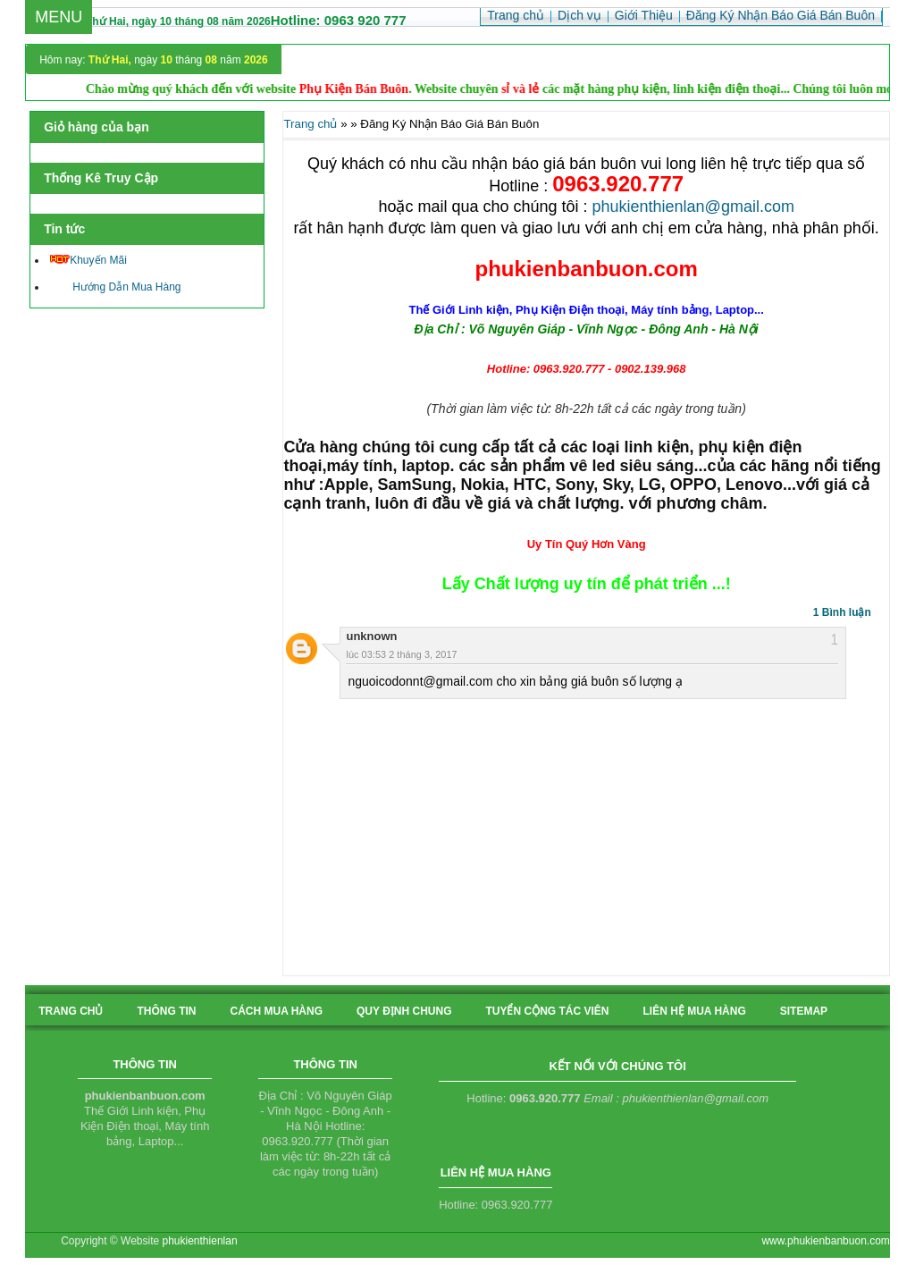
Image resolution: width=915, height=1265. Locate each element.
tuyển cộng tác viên (547, 1011)
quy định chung (404, 1011)
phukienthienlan (200, 1241)
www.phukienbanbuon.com (825, 1241)
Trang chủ (310, 124)
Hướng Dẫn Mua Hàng (115, 287)
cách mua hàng (276, 1011)
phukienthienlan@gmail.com (693, 206)
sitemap (803, 1011)
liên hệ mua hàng (694, 1011)
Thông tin (166, 1011)
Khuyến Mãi (88, 260)
